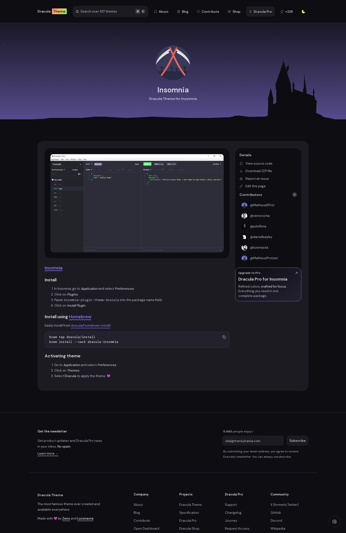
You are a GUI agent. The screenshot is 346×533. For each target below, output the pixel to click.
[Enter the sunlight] (303, 11)
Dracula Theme (50, 495)
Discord (276, 521)
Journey (231, 521)
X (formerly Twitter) (285, 505)
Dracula (52, 11)
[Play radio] (334, 521)
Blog (137, 513)
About (138, 505)
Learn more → (47, 453)
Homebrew (80, 317)
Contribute (142, 521)
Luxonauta (85, 518)
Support (231, 505)
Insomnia (53, 268)
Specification (189, 513)
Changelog (233, 513)
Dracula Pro (188, 521)
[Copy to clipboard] (224, 337)
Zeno (66, 518)
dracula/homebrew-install (90, 325)
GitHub (276, 513)
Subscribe (298, 441)
